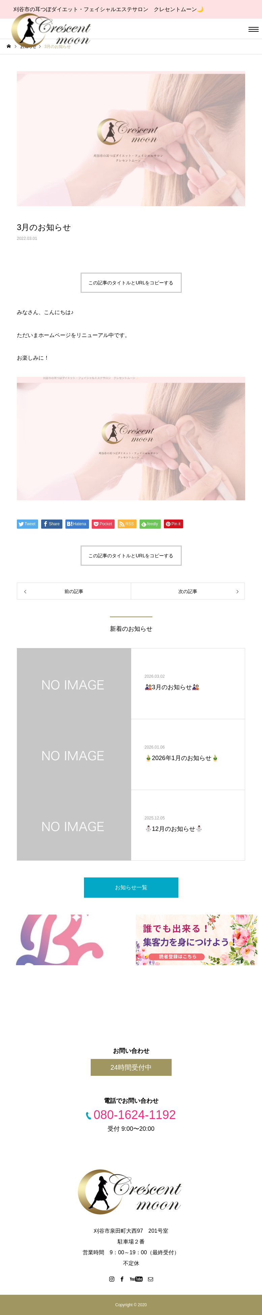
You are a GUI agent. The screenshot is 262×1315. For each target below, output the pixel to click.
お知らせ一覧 (131, 887)
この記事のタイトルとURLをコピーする (130, 282)
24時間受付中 (130, 1067)
